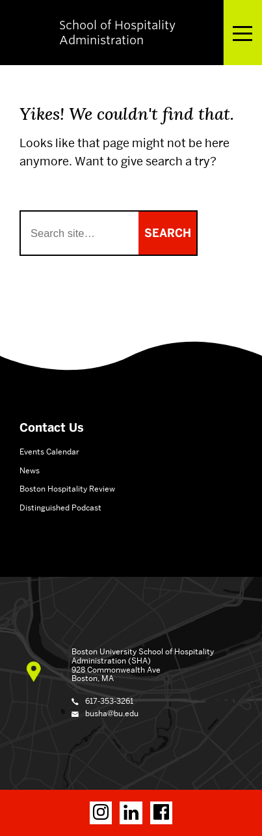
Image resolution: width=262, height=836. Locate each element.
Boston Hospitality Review (67, 489)
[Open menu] (242, 32)
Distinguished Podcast (60, 507)
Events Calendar (49, 451)
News (30, 470)
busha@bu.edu (111, 713)
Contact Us (52, 428)
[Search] (79, 233)
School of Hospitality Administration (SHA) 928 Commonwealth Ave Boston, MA (143, 665)
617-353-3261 (109, 701)
